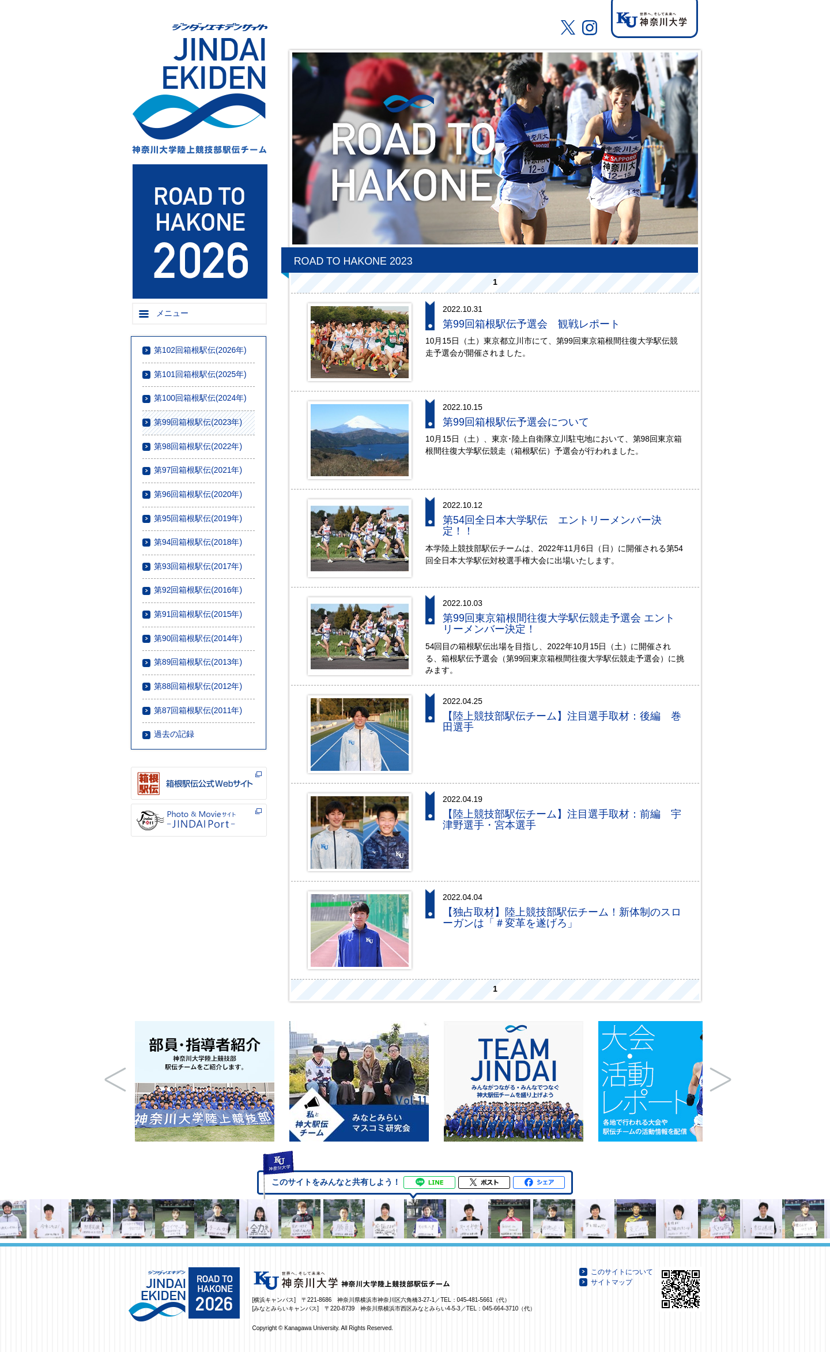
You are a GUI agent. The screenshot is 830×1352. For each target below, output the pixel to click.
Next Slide (720, 1079)
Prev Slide (115, 1079)
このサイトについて (622, 1272)
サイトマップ (611, 1282)
